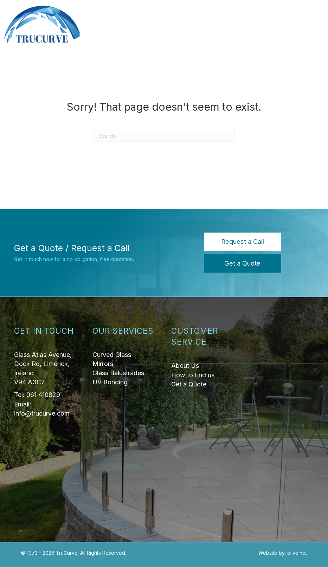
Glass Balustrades (118, 373)
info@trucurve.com (42, 413)
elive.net (297, 553)
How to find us (192, 375)
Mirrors (102, 363)
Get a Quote (188, 384)
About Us (185, 365)
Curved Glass (111, 354)
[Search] (164, 136)
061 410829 (43, 394)
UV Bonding (110, 382)
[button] (242, 242)
